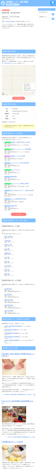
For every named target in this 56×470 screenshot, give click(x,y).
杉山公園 (7, 249)
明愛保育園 (14, 176)
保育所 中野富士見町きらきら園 (21, 142)
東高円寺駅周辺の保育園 (11, 336)
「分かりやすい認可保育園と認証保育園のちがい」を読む (21, 437)
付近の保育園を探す (18, 98)
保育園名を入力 (42, 16)
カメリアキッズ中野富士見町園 (20, 183)
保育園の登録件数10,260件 (12, 4)
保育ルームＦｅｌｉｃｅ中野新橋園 (21, 149)
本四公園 (7, 269)
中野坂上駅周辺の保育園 (11, 340)
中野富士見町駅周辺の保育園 (12, 326)
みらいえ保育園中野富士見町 (18, 199)
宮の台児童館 (8, 294)
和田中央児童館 (9, 299)
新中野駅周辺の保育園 (11, 329)
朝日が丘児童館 (9, 310)
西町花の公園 (8, 244)
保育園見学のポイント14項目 (13, 442)
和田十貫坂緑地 (9, 236)
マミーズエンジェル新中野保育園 (20, 163)
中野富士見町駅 (10, 21)
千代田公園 (8, 240)
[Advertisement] (19, 38)
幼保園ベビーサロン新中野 (18, 156)
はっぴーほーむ (16, 169)
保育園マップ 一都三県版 (17, 2)
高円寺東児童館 (9, 305)
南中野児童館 (8, 289)
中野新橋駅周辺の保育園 (11, 333)
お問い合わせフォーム (9, 63)
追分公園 (7, 261)
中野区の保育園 (5, 10)
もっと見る (19, 214)
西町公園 (7, 273)
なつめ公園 (8, 265)
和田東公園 (8, 253)
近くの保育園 (53, 4)
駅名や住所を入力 (43, 12)
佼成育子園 (14, 205)
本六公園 (7, 257)
